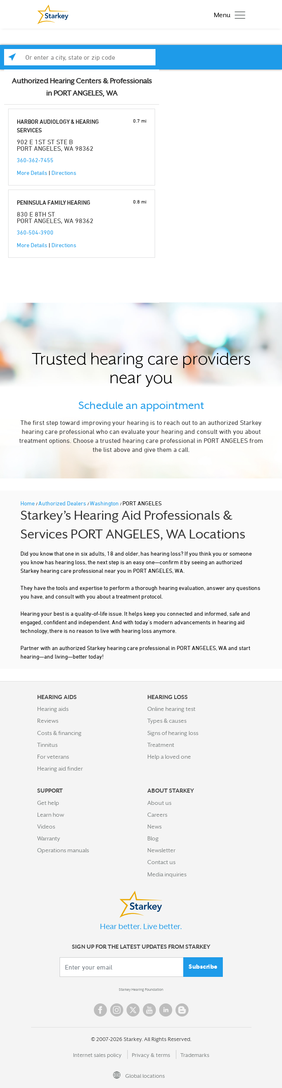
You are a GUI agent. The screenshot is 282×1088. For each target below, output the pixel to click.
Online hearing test (171, 709)
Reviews (47, 720)
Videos (46, 826)
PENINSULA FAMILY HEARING (53, 202)
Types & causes (167, 720)
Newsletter (161, 850)
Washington (105, 503)
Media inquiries (167, 874)
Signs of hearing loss (172, 733)
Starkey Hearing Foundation (141, 989)
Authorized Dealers (62, 503)
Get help (48, 803)
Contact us (161, 862)
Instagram (116, 1010)
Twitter (133, 1010)
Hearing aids (53, 709)
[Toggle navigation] (227, 14)
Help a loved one (169, 756)
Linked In (165, 1010)
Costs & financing (59, 733)
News (154, 826)
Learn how (50, 814)
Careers (157, 814)
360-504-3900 (35, 232)
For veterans (53, 756)
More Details (32, 172)
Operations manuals (63, 850)
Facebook (100, 1010)
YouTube (149, 1010)
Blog (153, 838)
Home (28, 503)
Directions (63, 172)
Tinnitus (47, 745)
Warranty (48, 838)
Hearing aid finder (60, 768)
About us (159, 803)
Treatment (160, 745)
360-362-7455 (35, 159)
